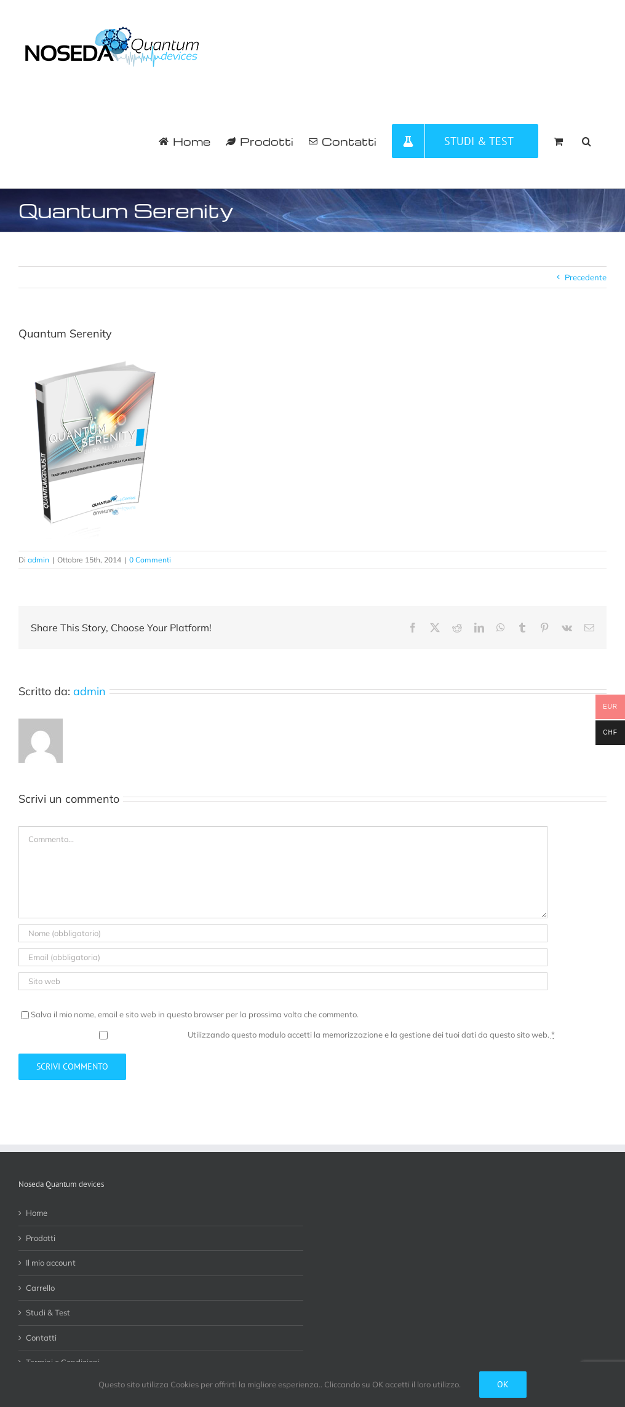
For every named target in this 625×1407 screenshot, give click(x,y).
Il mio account (51, 1262)
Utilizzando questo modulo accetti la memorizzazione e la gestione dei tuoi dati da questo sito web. (371, 1034)
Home (36, 1213)
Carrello (40, 1288)
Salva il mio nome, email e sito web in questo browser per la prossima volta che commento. (195, 1014)
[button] (586, 141)
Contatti (41, 1337)
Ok (503, 1384)
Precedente (586, 277)
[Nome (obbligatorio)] (282, 933)
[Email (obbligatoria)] (282, 957)
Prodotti (40, 1238)
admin (38, 559)
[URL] (282, 981)
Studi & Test (48, 1312)
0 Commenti (150, 559)
